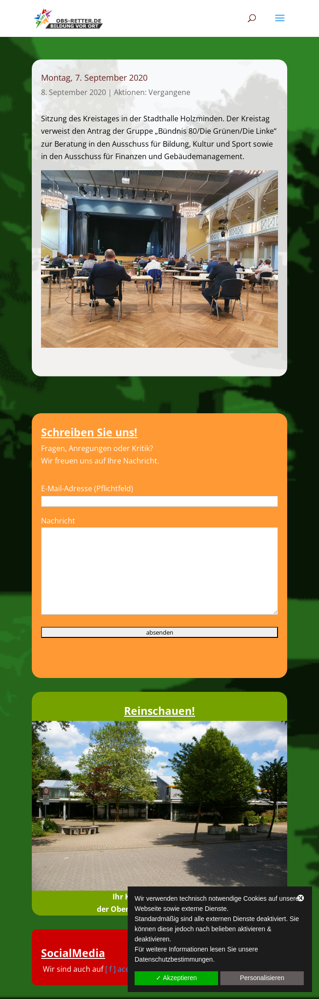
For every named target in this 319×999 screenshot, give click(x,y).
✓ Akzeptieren (176, 977)
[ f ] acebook (126, 969)
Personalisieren (262, 977)
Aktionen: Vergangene (152, 92)
